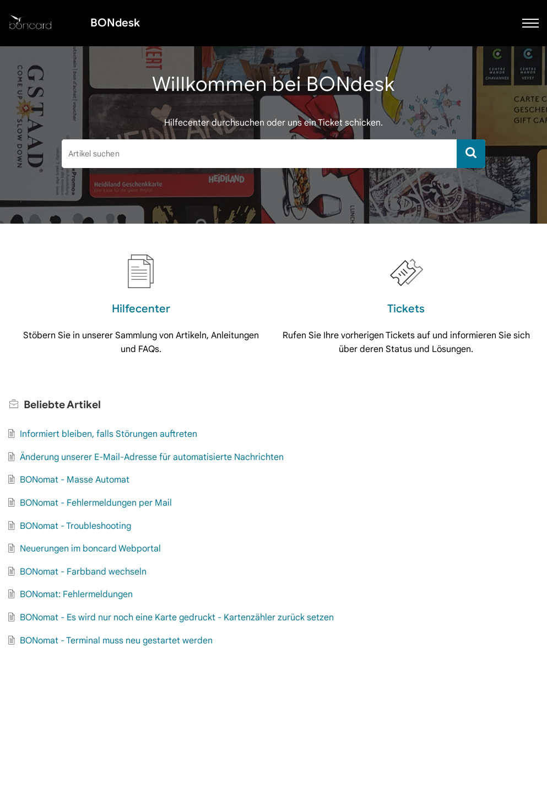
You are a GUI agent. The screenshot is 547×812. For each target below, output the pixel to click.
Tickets (406, 309)
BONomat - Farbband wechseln (83, 571)
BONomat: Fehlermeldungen (76, 594)
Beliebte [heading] (62, 404)
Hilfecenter (141, 309)
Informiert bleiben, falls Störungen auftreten (108, 434)
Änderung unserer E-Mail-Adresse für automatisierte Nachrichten (152, 457)
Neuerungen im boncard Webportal (90, 548)
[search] (259, 153)
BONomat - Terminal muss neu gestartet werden (116, 640)
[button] (530, 23)
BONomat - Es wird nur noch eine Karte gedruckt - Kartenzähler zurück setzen (177, 617)
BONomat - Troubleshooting (75, 526)
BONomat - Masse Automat (74, 479)
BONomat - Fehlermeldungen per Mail (96, 502)
